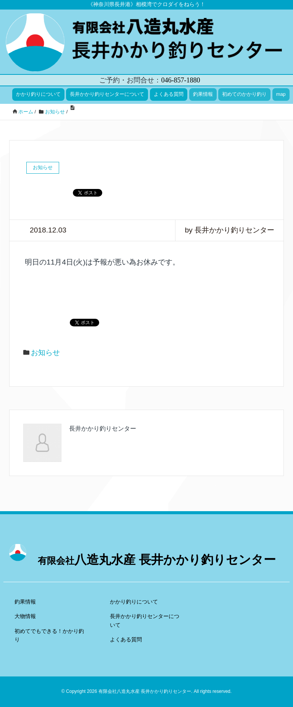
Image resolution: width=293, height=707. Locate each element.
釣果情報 (203, 94)
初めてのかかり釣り (244, 94)
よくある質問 (169, 94)
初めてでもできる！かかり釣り (49, 635)
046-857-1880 (180, 80)
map (281, 94)
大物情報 (25, 616)
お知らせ (45, 353)
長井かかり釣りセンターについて (107, 94)
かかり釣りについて (38, 94)
